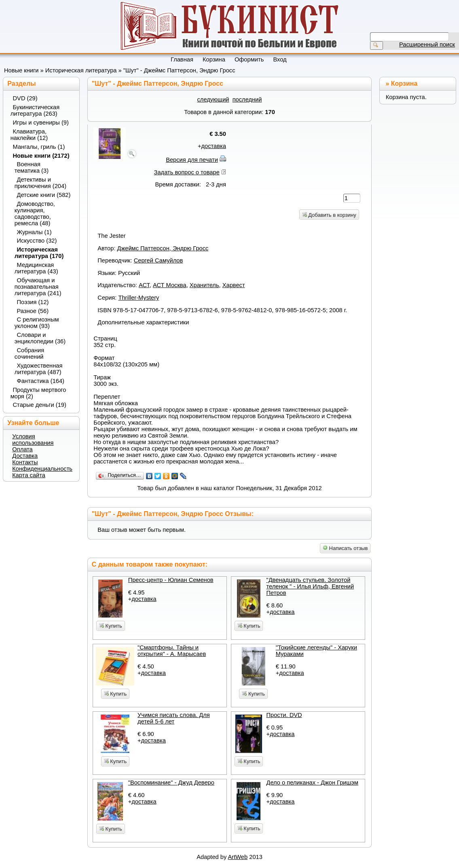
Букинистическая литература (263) (35, 110)
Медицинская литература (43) (36, 268)
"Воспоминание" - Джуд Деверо (171, 782)
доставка (213, 146)
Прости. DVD (284, 715)
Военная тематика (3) (32, 167)
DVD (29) (25, 98)
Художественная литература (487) (39, 368)
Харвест (233, 285)
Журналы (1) (34, 232)
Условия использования (32, 439)
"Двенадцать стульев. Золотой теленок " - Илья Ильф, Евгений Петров (310, 586)
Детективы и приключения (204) (40, 182)
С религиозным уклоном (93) (37, 322)
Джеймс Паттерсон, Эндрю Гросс (163, 248)
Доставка (25, 456)
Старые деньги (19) (39, 405)
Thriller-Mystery (138, 297)
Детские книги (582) (44, 195)
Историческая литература (81, 70)
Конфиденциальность (42, 468)
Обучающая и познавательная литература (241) (38, 286)
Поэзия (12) (33, 302)
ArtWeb (238, 857)
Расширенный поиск (427, 44)
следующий (213, 99)
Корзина (404, 83)
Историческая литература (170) (39, 252)
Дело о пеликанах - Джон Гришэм (312, 782)
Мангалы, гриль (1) (39, 147)
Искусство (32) (37, 240)
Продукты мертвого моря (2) (38, 393)
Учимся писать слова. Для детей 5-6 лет (173, 718)
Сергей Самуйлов (158, 260)
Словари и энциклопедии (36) (40, 338)
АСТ (144, 285)
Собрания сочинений (29, 353)
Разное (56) (33, 311)
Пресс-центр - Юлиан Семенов (171, 580)
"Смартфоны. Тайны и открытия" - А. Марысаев (171, 650)
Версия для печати (192, 160)
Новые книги (21, 70)
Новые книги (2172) (41, 155)
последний (247, 99)
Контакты (25, 462)
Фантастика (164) (41, 381)
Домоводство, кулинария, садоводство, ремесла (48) (35, 213)
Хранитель (204, 285)
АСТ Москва (169, 285)
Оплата (22, 449)
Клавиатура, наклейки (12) (29, 134)
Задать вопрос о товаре (187, 172)
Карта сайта (28, 475)
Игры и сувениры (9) (41, 122)
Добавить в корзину (329, 215)
